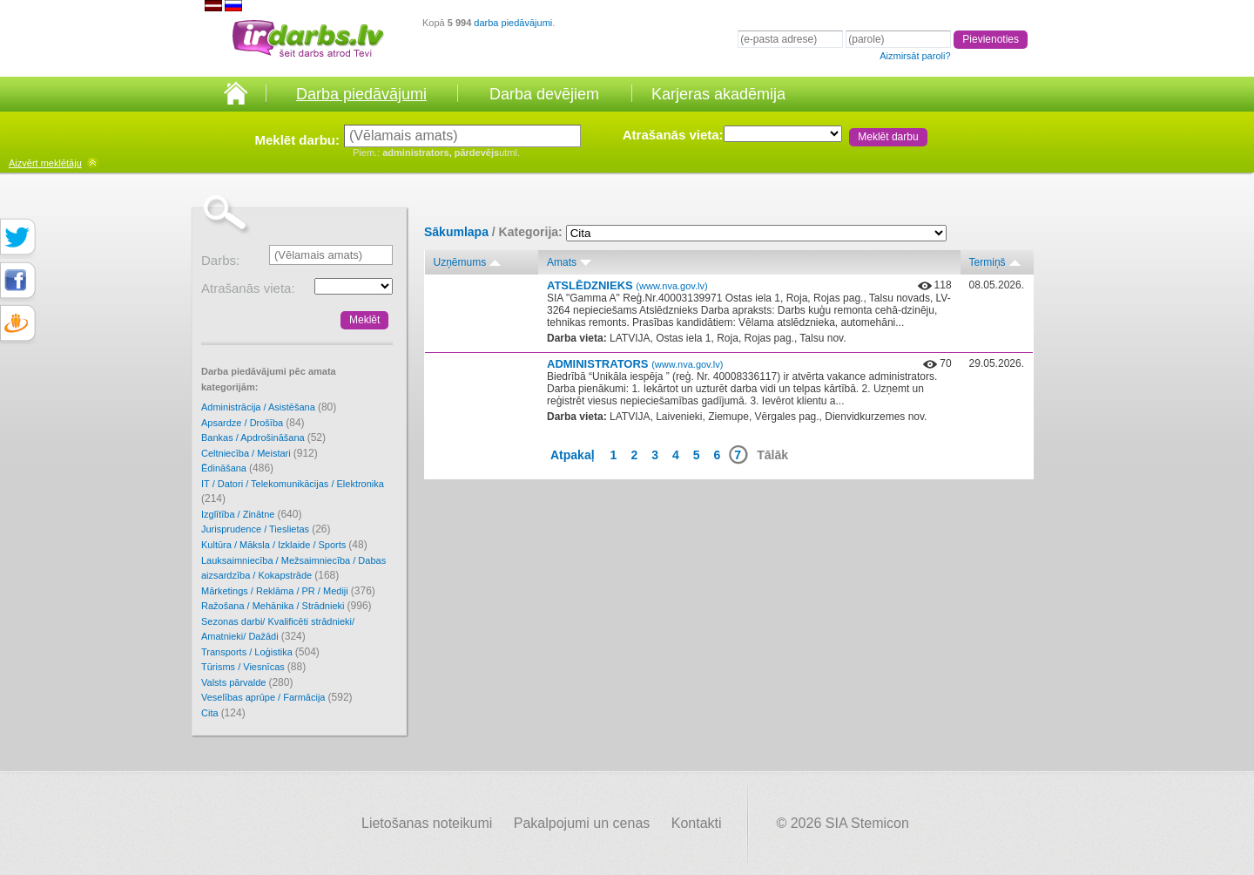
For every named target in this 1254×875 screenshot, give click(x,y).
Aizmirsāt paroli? (915, 56)
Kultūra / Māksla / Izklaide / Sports (284, 545)
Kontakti (696, 823)
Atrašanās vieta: (673, 134)
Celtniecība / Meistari (259, 453)
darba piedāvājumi (513, 22)
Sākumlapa (456, 232)
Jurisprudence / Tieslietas (266, 529)
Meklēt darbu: (297, 139)
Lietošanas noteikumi (426, 823)
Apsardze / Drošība (253, 423)
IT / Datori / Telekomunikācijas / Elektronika (292, 491)
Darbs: (220, 260)
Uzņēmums (460, 262)
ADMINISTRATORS (635, 363)
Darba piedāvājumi (361, 94)
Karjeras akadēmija (718, 94)
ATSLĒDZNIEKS (627, 285)
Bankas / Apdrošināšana (263, 437)
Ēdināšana (237, 468)
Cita (223, 713)
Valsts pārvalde (247, 682)
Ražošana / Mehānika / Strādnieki (286, 606)
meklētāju (45, 163)
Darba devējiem (544, 94)
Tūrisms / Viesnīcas (253, 667)
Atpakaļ (572, 455)
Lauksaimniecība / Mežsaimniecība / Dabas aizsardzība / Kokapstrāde (293, 568)
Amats (561, 262)
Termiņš (987, 262)
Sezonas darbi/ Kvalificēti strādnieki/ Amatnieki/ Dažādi (277, 629)
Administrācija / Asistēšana (268, 407)
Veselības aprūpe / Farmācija (277, 697)
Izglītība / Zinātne (251, 514)
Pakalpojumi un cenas (582, 823)
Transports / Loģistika (260, 652)
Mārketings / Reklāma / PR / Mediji (288, 591)
